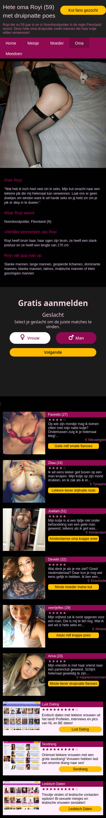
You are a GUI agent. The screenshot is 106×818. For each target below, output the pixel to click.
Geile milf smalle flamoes (73, 446)
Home (11, 43)
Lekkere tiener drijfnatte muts (74, 490)
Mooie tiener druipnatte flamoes (73, 684)
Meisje (33, 43)
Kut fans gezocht (83, 10)
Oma (79, 43)
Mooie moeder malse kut (73, 587)
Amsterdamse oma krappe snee (73, 539)
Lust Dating (80, 729)
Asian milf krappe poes (73, 635)
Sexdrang (80, 769)
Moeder (57, 43)
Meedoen (14, 53)
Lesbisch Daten (80, 809)
